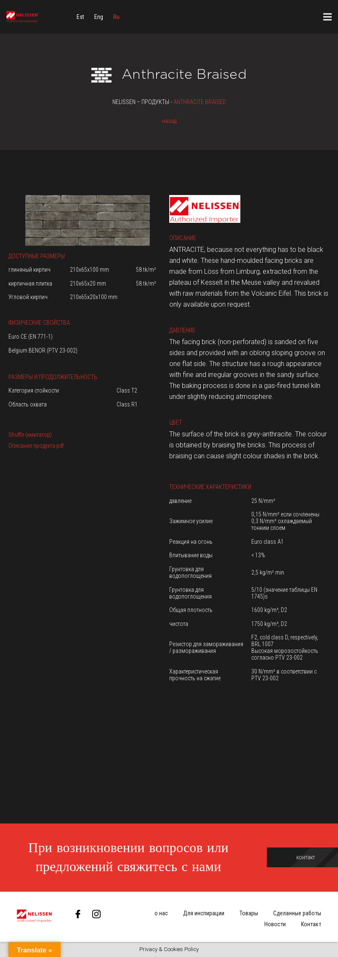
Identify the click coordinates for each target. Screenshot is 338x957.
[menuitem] (80, 16)
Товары (249, 913)
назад (169, 121)
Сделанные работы (297, 913)
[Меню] (327, 16)
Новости (275, 924)
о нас (161, 913)
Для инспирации (203, 913)
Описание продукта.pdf (36, 445)
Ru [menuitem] (116, 16)
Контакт (311, 924)
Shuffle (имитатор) (30, 434)
